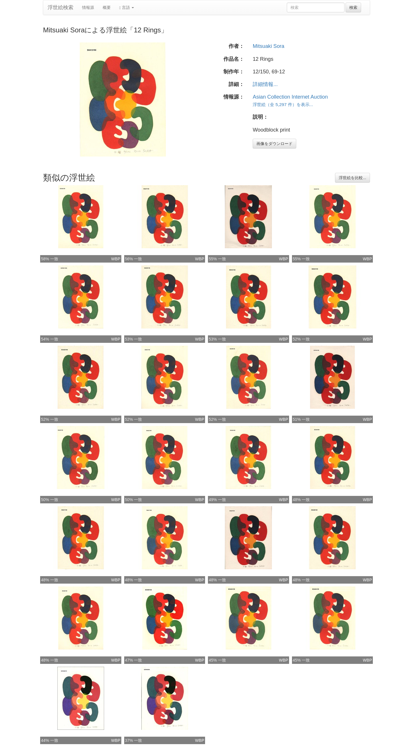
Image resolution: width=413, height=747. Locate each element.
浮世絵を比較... (352, 177)
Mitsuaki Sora (268, 46)
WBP (115, 259)
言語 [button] (126, 7)
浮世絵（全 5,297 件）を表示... (283, 104)
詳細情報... (265, 84)
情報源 (88, 7)
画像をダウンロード (274, 143)
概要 (107, 7)
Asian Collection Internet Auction (290, 97)
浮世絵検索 (60, 7)
